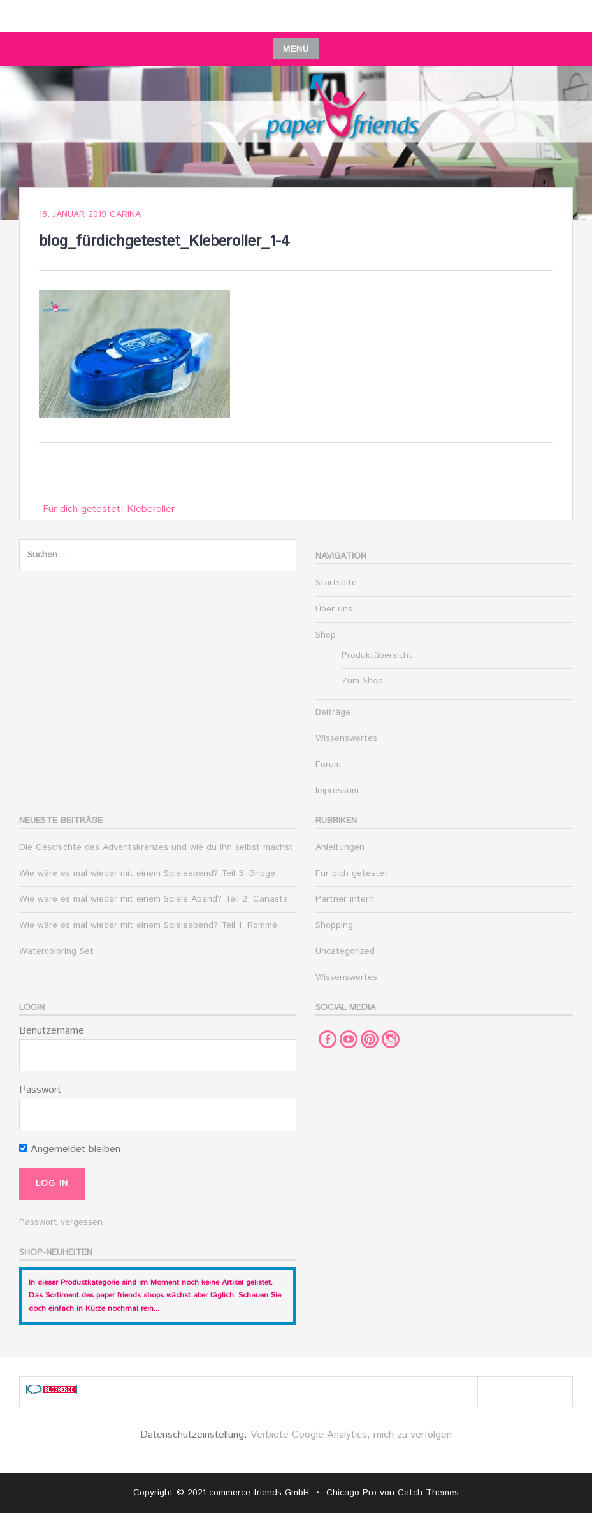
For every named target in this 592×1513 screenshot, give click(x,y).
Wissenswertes (346, 738)
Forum (328, 764)
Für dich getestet (351, 873)
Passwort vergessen (61, 1222)
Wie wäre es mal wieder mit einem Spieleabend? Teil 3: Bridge (147, 873)
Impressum (337, 790)
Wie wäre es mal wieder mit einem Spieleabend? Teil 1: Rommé (148, 925)
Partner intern (344, 899)
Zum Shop (362, 681)
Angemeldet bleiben (69, 1149)
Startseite (336, 582)
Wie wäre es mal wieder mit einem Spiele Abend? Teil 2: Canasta (153, 899)
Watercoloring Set (56, 951)
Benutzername (51, 1030)
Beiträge (332, 712)
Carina (125, 214)
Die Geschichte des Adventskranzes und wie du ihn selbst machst (156, 847)
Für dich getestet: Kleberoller (109, 509)
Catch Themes (428, 1492)
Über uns (333, 609)
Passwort (40, 1090)
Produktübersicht (377, 655)
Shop (325, 635)
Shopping (334, 925)
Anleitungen (340, 847)
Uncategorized (345, 951)
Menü (296, 49)
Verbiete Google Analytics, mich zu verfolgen (351, 1435)
